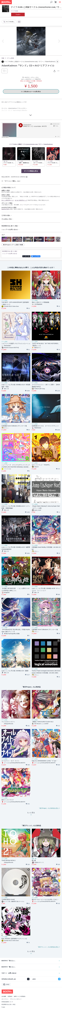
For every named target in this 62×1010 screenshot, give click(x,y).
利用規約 (10, 996)
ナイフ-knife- (14, 11)
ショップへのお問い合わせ (10, 229)
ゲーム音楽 (10, 58)
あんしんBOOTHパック (8, 200)
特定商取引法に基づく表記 (10, 226)
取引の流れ (6, 215)
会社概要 (4, 996)
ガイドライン (5, 999)
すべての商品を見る (31, 171)
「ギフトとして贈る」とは (11, 181)
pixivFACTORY (5, 209)
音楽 (3, 58)
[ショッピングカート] (55, 2)
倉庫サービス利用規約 (19, 996)
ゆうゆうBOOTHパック (21, 200)
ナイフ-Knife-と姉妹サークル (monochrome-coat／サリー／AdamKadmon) (31, 144)
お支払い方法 (7, 219)
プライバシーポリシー (16, 999)
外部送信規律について (7, 1001)
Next (59, 41)
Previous (3, 41)
